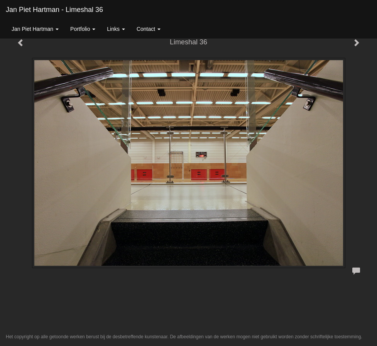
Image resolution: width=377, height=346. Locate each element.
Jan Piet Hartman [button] (35, 29)
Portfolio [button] (82, 29)
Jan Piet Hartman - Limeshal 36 (54, 10)
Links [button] (116, 29)
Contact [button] (149, 29)
